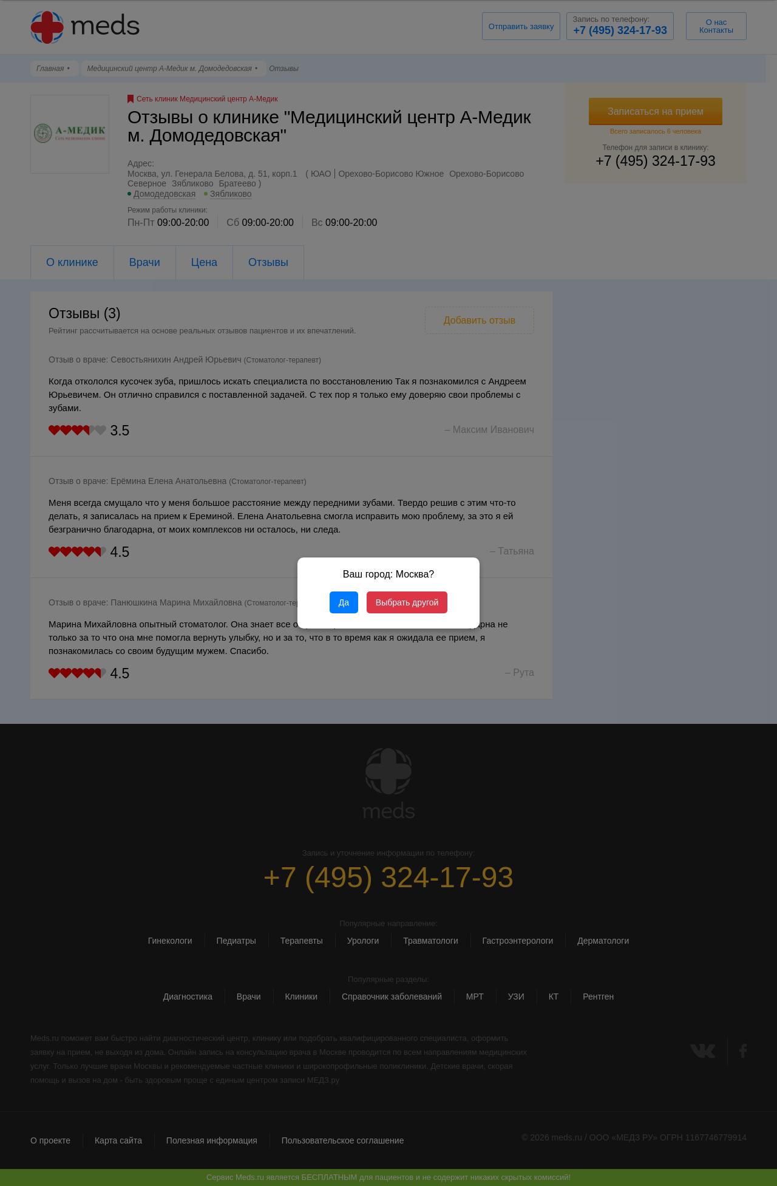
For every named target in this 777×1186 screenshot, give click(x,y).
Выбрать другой (407, 602)
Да (344, 602)
